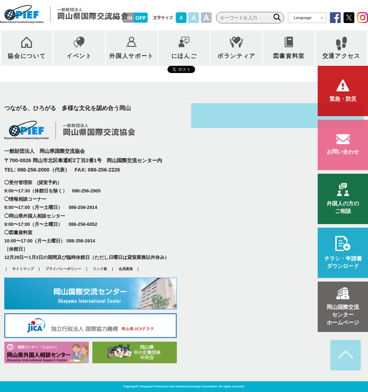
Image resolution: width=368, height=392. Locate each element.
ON (128, 18)
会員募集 (126, 269)
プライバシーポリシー (63, 269)
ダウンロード (343, 261)
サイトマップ (23, 269)
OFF (140, 18)
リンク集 (100, 269)
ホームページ (343, 314)
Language (303, 17)
